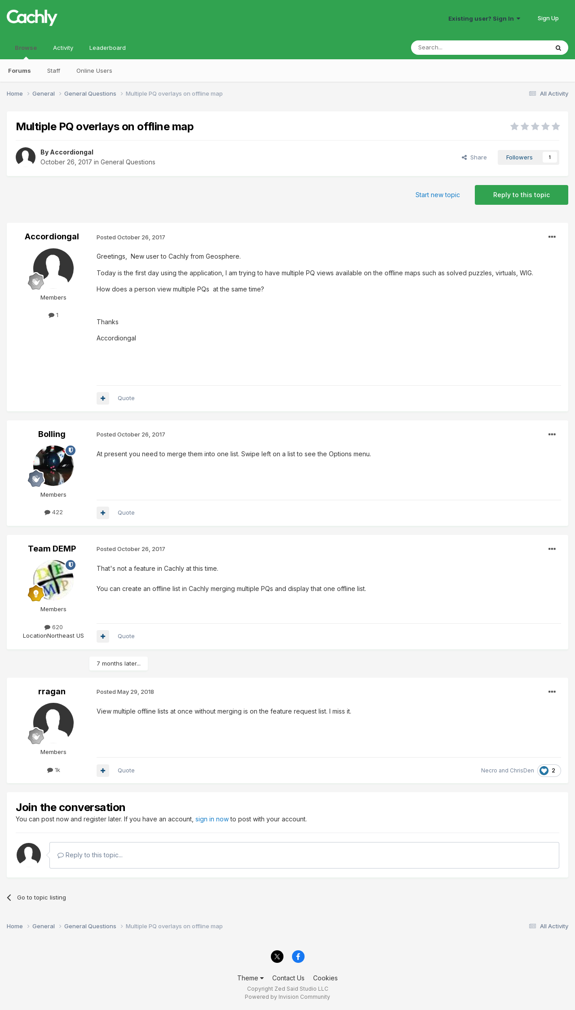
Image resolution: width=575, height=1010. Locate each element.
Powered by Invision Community (287, 996)
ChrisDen (522, 770)
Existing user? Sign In (484, 18)
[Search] (457, 47)
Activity (63, 47)
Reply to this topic (521, 194)
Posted (131, 237)
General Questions (128, 162)
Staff (53, 70)
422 (53, 512)
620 (53, 627)
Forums (19, 70)
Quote (126, 397)
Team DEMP (52, 548)
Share (474, 157)
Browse (26, 51)
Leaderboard (107, 47)
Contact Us (288, 978)
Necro (489, 770)
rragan (52, 691)
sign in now (212, 819)
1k (53, 769)
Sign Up (548, 18)
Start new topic (438, 194)
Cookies (325, 978)
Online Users (94, 70)
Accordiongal (71, 152)
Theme (250, 978)
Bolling (52, 434)
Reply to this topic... (90, 855)
